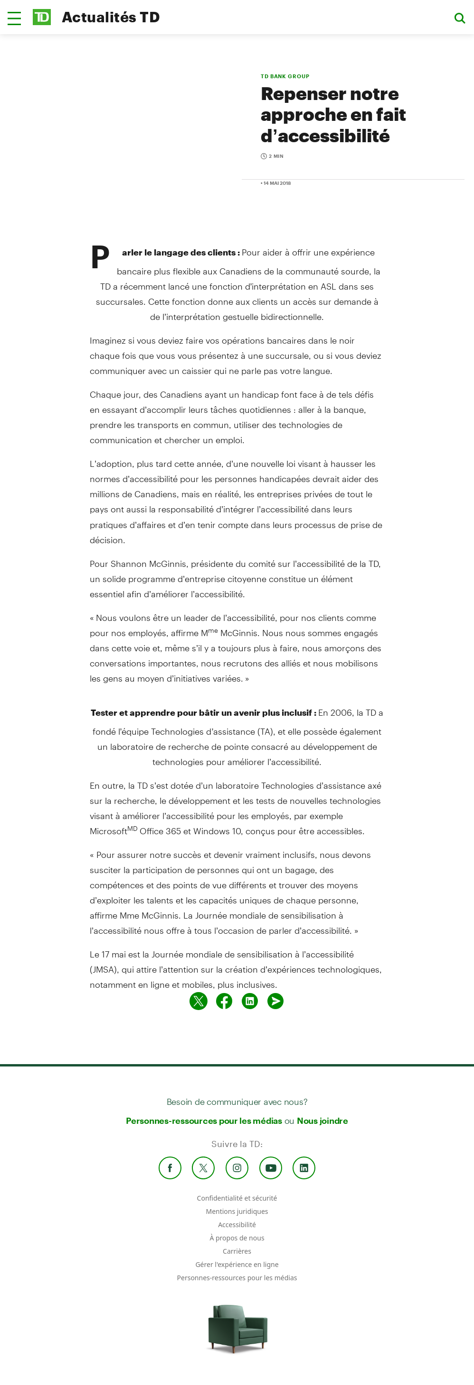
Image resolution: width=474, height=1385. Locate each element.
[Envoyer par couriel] (275, 1001)
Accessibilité (237, 1224)
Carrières (237, 1251)
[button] (14, 18)
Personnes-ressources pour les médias (204, 1120)
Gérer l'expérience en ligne (236, 1264)
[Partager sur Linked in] (250, 1001)
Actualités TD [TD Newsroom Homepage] (111, 17)
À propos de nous (236, 1237)
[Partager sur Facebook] (224, 1001)
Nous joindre (322, 1120)
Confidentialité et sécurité (237, 1198)
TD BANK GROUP (285, 76)
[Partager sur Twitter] (198, 1001)
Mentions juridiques (237, 1211)
